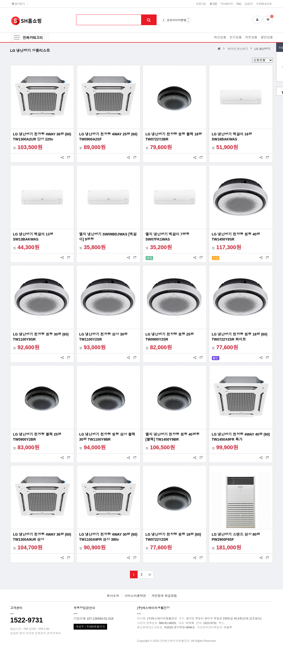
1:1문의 (248, 3)
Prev (188, 18)
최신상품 (220, 37)
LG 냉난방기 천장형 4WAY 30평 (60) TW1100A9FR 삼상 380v (108, 536)
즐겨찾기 (18, 3)
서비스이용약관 (135, 596)
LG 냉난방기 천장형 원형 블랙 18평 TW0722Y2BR (173, 136)
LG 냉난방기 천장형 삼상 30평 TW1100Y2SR (103, 336)
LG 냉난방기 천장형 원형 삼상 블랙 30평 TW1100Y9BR (107, 436)
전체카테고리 (33, 38)
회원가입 (201, 3)
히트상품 (251, 37)
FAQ (238, 3)
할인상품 (267, 37)
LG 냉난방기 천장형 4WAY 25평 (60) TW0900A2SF (108, 136)
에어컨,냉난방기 (238, 48)
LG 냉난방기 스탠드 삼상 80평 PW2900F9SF (236, 536)
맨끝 (149, 574)
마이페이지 (226, 3)
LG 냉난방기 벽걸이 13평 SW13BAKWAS (33, 236)
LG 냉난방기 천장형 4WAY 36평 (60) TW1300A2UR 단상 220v (42, 136)
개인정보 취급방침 (164, 596)
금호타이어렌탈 (176, 20)
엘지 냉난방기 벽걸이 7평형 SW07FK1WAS (167, 236)
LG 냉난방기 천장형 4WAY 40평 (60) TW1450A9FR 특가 (241, 436)
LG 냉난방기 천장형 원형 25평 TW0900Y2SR (169, 336)
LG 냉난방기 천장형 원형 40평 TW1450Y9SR (236, 236)
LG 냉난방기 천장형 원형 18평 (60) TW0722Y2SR (173, 536)
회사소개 (113, 596)
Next (188, 21)
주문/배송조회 (264, 3)
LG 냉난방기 (262, 48)
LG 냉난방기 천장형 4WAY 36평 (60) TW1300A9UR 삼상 (42, 536)
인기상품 (235, 37)
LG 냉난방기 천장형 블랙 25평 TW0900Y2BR (37, 436)
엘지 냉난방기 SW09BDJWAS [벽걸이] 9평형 (108, 236)
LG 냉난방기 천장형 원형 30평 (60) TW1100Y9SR (41, 336)
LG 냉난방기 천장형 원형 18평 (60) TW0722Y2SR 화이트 (239, 336)
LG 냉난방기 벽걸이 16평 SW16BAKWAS (232, 136)
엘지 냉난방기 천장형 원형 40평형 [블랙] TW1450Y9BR (172, 436)
